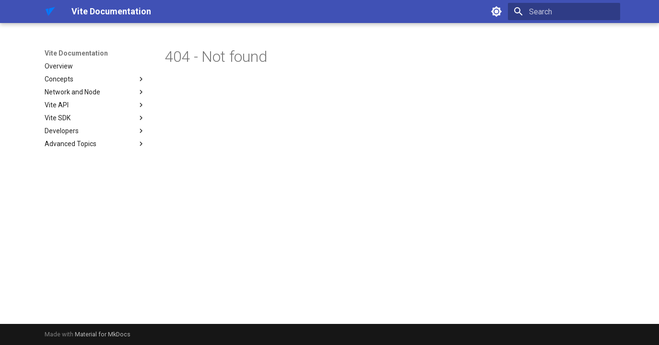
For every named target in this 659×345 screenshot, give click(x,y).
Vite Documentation (76, 53)
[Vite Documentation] (50, 11)
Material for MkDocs (102, 334)
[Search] (564, 11)
